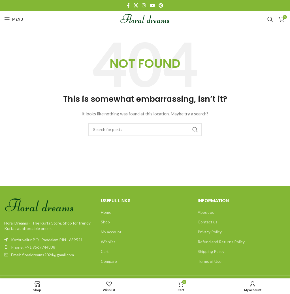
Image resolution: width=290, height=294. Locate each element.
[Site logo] (145, 18)
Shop (105, 221)
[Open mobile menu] (13, 19)
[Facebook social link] (128, 5)
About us (206, 212)
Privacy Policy (210, 231)
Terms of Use (209, 261)
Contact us (208, 221)
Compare (109, 261)
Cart (105, 251)
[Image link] (39, 205)
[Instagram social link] (144, 5)
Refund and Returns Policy (221, 241)
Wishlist (108, 241)
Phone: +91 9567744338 (33, 247)
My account (111, 231)
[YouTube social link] (152, 5)
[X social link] (136, 5)
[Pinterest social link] (161, 5)
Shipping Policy (211, 251)
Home (106, 212)
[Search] (270, 19)
